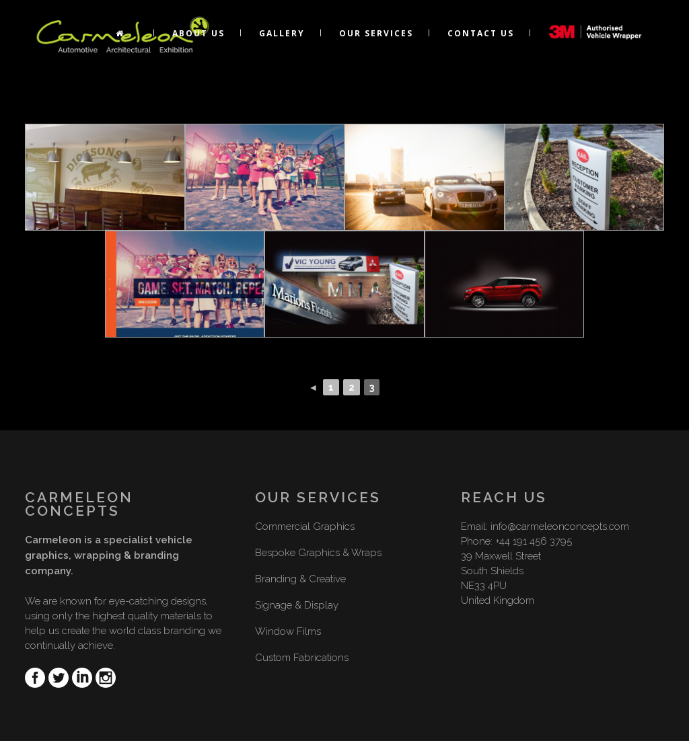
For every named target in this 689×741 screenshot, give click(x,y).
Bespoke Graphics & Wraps (318, 553)
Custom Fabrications (302, 658)
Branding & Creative (300, 579)
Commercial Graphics (305, 526)
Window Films (288, 631)
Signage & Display (296, 605)
